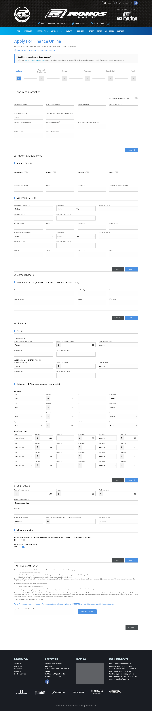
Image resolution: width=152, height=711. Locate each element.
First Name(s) (20, 104)
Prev (116, 269)
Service (91, 31)
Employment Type (33, 207)
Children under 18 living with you (59, 113)
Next (130, 150)
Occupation (105, 205)
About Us (18, 664)
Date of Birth (115, 104)
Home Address (21, 185)
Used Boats (42, 31)
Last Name (83, 104)
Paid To (80, 394)
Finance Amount (21, 490)
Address (19, 223)
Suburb (48, 185)
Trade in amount (104, 490)
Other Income (18, 350)
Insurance (18, 669)
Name (18, 290)
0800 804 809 (81, 24)
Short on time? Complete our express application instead (35, 50)
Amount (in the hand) (65, 341)
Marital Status (21, 113)
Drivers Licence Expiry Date (88, 122)
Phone (18, 131)
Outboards (56, 31)
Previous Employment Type (33, 235)
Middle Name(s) (53, 104)
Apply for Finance (87, 613)
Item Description (21, 499)
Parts (99, 31)
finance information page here (35, 60)
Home (18, 31)
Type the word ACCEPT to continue (25, 609)
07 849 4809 (99, 24)
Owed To (59, 434)
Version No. (53, 122)
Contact (120, 31)
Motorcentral (90, 705)
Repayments (81, 434)
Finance (70, 31)
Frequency (112, 394)
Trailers (80, 31)
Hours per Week (63, 214)
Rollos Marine (69, 705)
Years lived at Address (118, 185)
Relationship (84, 290)
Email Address (52, 131)
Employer (19, 214)
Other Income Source (63, 350)
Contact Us (18, 666)
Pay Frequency (105, 341)
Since (60, 205)
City (81, 185)
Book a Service (20, 674)
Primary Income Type (23, 341)
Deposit (58, 490)
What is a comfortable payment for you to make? (63, 517)
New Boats (29, 31)
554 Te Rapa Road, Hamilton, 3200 (54, 24)
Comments (17, 508)
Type (15, 394)
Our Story (109, 31)
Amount (48, 394)
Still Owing (123, 434)
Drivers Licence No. (22, 122)
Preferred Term (21, 517)
